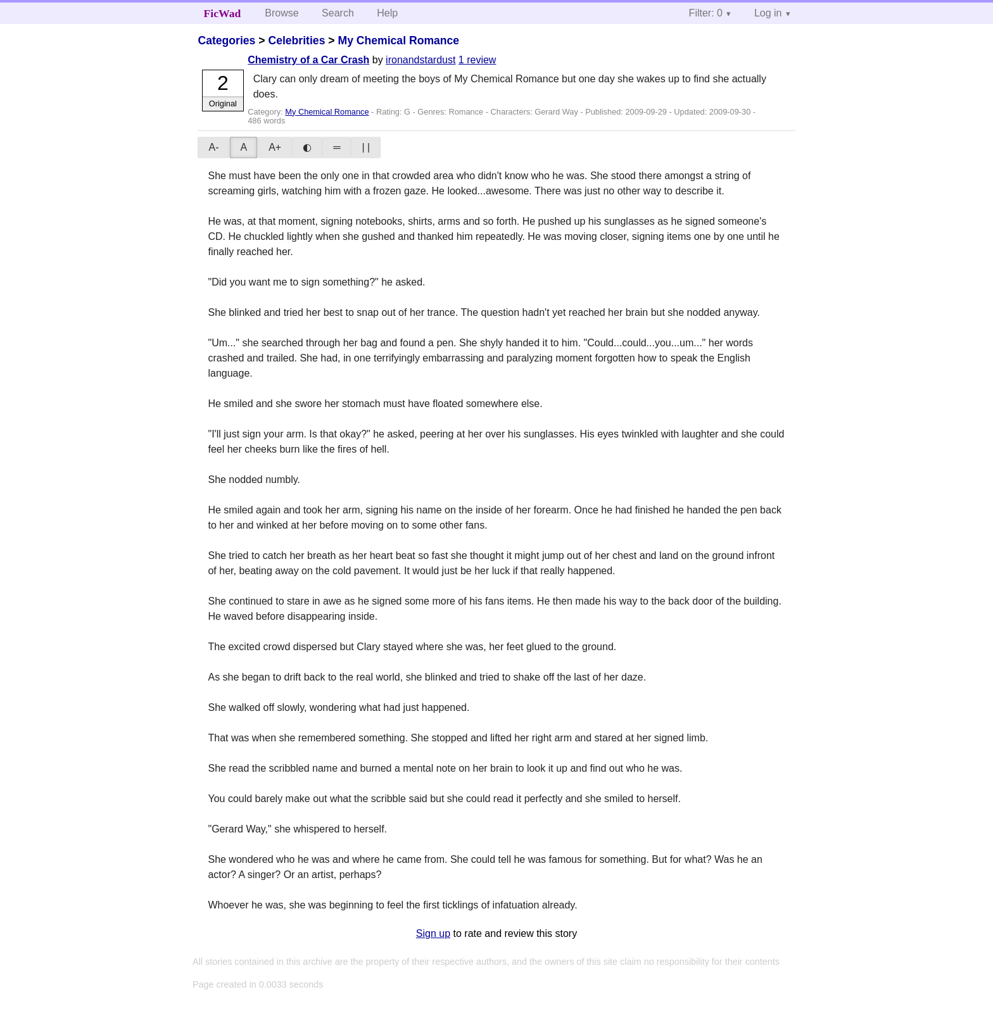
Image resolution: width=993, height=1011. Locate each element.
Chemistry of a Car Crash (308, 59)
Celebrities (296, 40)
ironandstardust (420, 59)
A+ (275, 147)
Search (338, 13)
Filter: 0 (706, 13)
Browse (281, 13)
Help (387, 13)
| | (366, 147)
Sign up (433, 933)
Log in (768, 13)
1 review (477, 59)
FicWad (222, 13)
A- (213, 147)
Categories (226, 40)
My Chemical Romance (398, 40)
